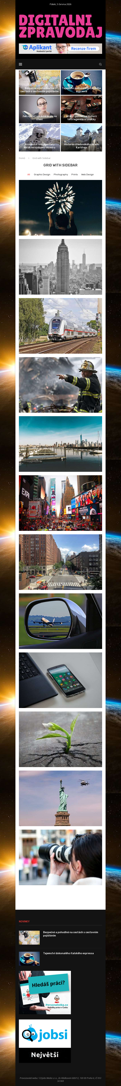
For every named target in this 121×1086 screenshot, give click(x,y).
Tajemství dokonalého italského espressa (81, 90)
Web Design (87, 174)
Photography (61, 174)
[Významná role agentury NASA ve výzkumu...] (39, 137)
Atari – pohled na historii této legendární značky (81, 118)
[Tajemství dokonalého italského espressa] (81, 82)
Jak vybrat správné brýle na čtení (39, 118)
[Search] (100, 64)
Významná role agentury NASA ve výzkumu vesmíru (39, 146)
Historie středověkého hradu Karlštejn (81, 146)
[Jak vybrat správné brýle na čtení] (39, 109)
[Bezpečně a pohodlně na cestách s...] (39, 82)
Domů (22, 158)
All (28, 174)
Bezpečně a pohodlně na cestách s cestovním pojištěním (39, 90)
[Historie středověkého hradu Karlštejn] (81, 137)
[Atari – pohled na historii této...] (81, 109)
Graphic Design (42, 174)
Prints (74, 174)
